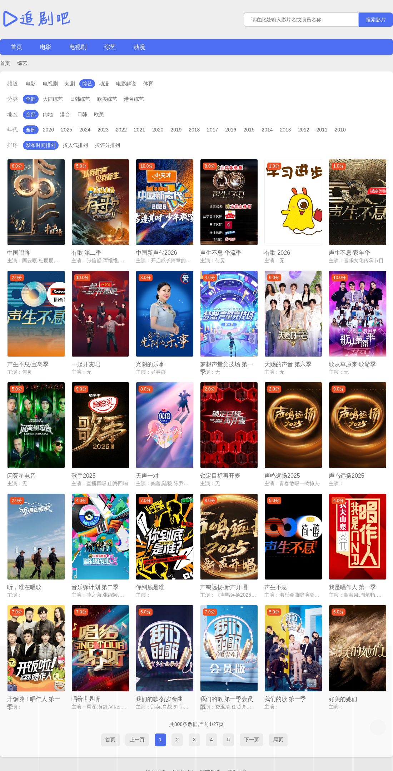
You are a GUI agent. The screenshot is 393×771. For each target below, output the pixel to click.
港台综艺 (134, 99)
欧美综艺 (107, 99)
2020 (157, 130)
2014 (267, 130)
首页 (16, 47)
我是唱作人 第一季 (352, 559)
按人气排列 (75, 145)
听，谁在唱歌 (24, 559)
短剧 (70, 83)
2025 (66, 130)
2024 (84, 130)
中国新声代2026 (156, 246)
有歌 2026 (277, 246)
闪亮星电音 (21, 454)
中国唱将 (18, 246)
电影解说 (126, 83)
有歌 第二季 (86, 246)
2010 (340, 130)
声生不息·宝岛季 (28, 350)
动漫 (139, 47)
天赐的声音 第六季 (288, 350)
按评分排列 (107, 145)
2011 (321, 130)
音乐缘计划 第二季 (95, 559)
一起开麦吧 (85, 350)
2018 (194, 130)
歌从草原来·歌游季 (352, 350)
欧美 (99, 114)
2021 (139, 130)
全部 (31, 99)
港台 (65, 114)
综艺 (110, 47)
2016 (230, 130)
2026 (48, 130)
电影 (45, 47)
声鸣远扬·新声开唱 (223, 559)
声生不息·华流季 (221, 246)
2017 (212, 130)
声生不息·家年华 (349, 246)
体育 (148, 83)
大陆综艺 (53, 99)
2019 (175, 130)
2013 (285, 130)
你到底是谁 (150, 559)
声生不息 (275, 559)
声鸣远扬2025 (282, 454)
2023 (103, 130)
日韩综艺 (80, 99)
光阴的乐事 (150, 350)
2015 (248, 130)
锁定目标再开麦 (220, 454)
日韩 (82, 114)
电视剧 (77, 47)
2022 (121, 130)
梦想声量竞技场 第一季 (226, 350)
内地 (48, 114)
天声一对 (147, 454)
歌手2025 (83, 454)
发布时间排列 (41, 145)
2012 (303, 130)
